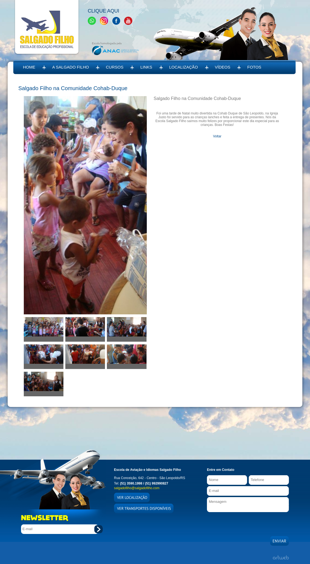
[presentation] (248, 522)
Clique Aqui (103, 11)
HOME (29, 67)
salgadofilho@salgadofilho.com (136, 488)
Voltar (217, 136)
